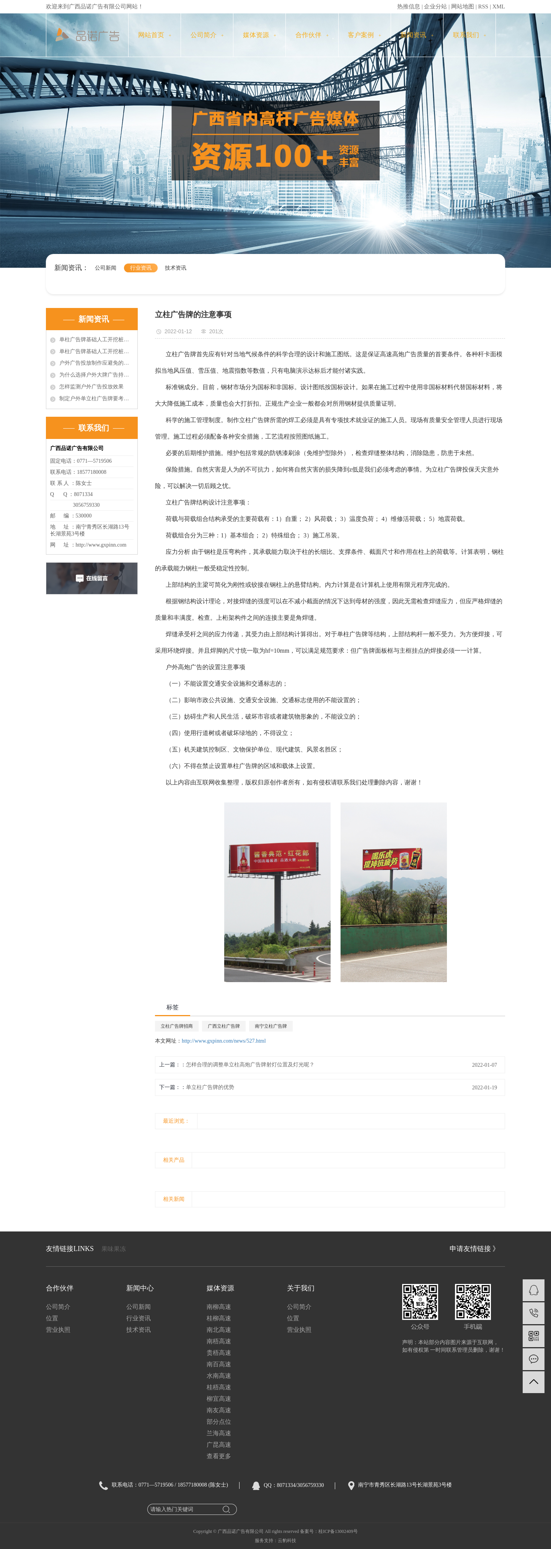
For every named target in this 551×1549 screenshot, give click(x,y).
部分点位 (219, 1421)
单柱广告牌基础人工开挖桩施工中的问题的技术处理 (96, 339)
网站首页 (154, 35)
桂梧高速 (219, 1387)
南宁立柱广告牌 (271, 1026)
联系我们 (469, 35)
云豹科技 (287, 1540)
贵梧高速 (219, 1352)
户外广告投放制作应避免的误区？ (96, 363)
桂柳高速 (219, 1318)
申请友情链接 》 (475, 1249)
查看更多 (219, 1456)
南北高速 (219, 1329)
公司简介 (207, 35)
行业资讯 (141, 268)
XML (498, 6)
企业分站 (435, 6)
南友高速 (219, 1410)
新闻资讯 (417, 35)
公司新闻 (105, 268)
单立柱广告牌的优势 (210, 1087)
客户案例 (364, 35)
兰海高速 (219, 1433)
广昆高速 (219, 1444)
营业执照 (58, 1329)
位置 (52, 1318)
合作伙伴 (312, 35)
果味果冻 (113, 1249)
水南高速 (219, 1375)
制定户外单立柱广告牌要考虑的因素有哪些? (96, 398)
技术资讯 (175, 268)
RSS (483, 6)
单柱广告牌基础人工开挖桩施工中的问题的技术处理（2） (96, 351)
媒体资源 (259, 35)
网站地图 (462, 6)
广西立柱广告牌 (224, 1026)
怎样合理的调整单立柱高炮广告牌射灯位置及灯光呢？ (250, 1065)
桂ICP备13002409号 (338, 1531)
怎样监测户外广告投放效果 (91, 387)
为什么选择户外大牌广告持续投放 (96, 375)
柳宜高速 (219, 1398)
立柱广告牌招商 (177, 1026)
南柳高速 (219, 1306)
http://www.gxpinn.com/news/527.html (224, 1041)
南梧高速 (219, 1341)
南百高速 (219, 1364)
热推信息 (408, 6)
